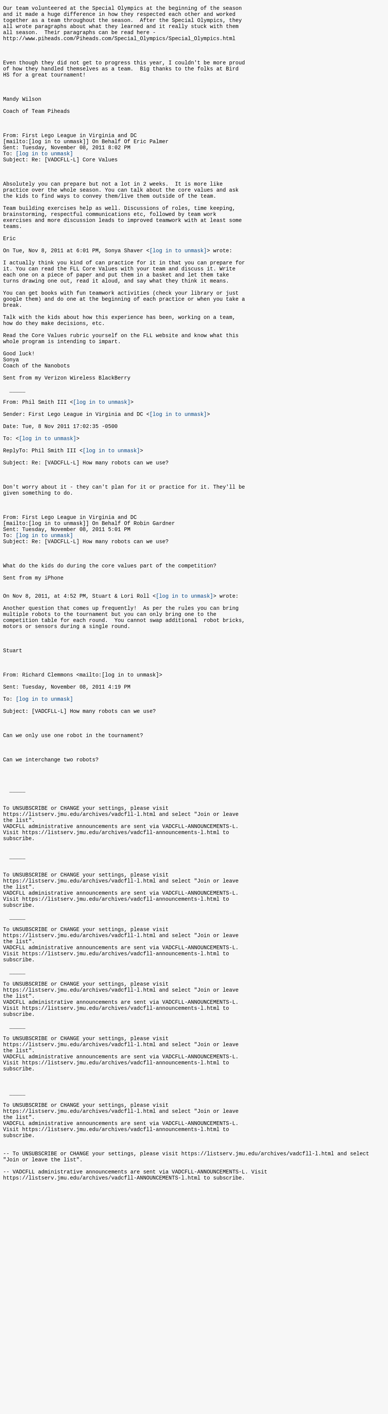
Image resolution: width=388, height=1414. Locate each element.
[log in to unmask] (44, 181)
